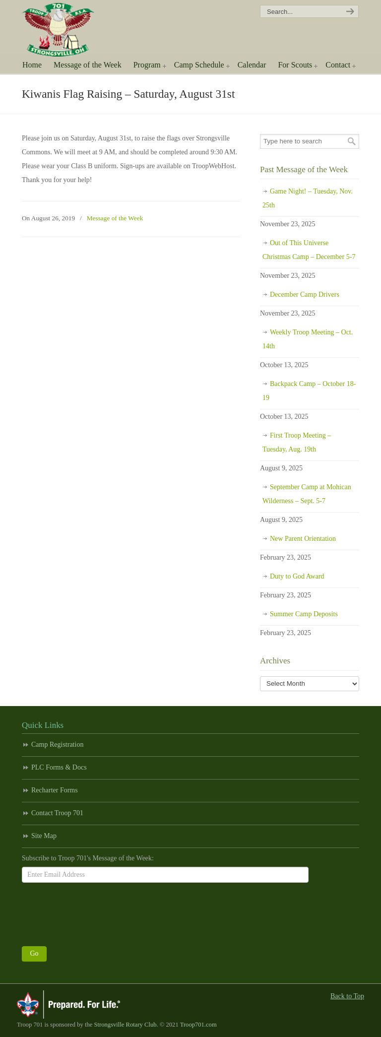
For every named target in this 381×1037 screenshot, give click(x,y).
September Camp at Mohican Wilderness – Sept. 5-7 (306, 494)
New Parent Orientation (303, 538)
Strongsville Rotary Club (125, 1024)
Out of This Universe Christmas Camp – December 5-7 (308, 249)
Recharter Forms (54, 790)
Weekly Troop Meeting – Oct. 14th (307, 339)
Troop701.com (198, 1024)
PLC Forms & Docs (59, 767)
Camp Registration (57, 744)
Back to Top (347, 996)
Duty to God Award (297, 576)
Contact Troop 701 (57, 813)
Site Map (44, 836)
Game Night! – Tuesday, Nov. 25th (307, 198)
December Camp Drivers (304, 294)
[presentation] (97, 912)
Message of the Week (115, 218)
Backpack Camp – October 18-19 (309, 390)
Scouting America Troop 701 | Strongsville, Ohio (65, 30)
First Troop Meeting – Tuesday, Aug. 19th (296, 442)
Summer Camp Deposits (304, 614)
